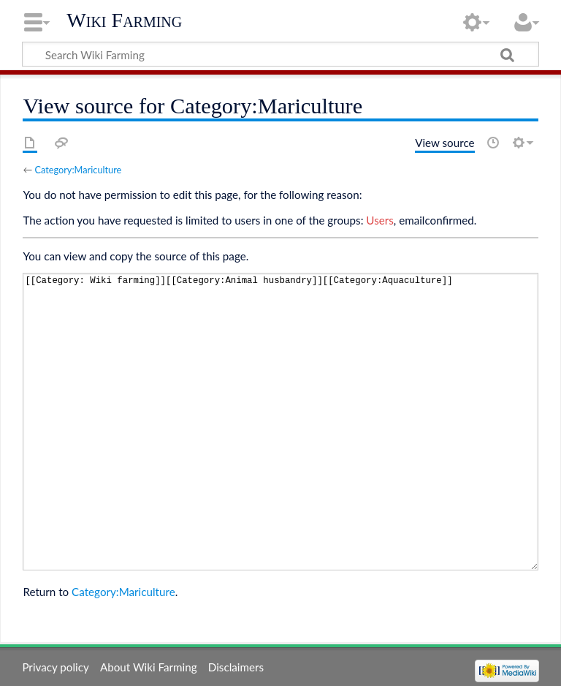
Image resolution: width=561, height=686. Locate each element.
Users (379, 220)
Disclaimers (236, 667)
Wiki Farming (124, 20)
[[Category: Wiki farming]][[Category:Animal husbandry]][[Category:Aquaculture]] (280, 421)
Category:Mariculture (77, 170)
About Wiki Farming (148, 667)
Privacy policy (55, 667)
